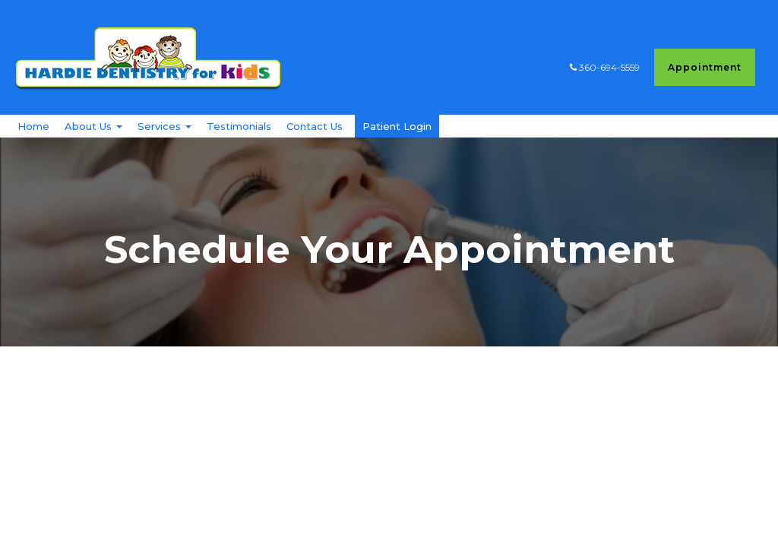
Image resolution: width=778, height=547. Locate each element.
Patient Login (397, 143)
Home (33, 143)
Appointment (705, 67)
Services (164, 143)
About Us (93, 143)
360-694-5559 (608, 67)
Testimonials (239, 143)
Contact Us (314, 143)
